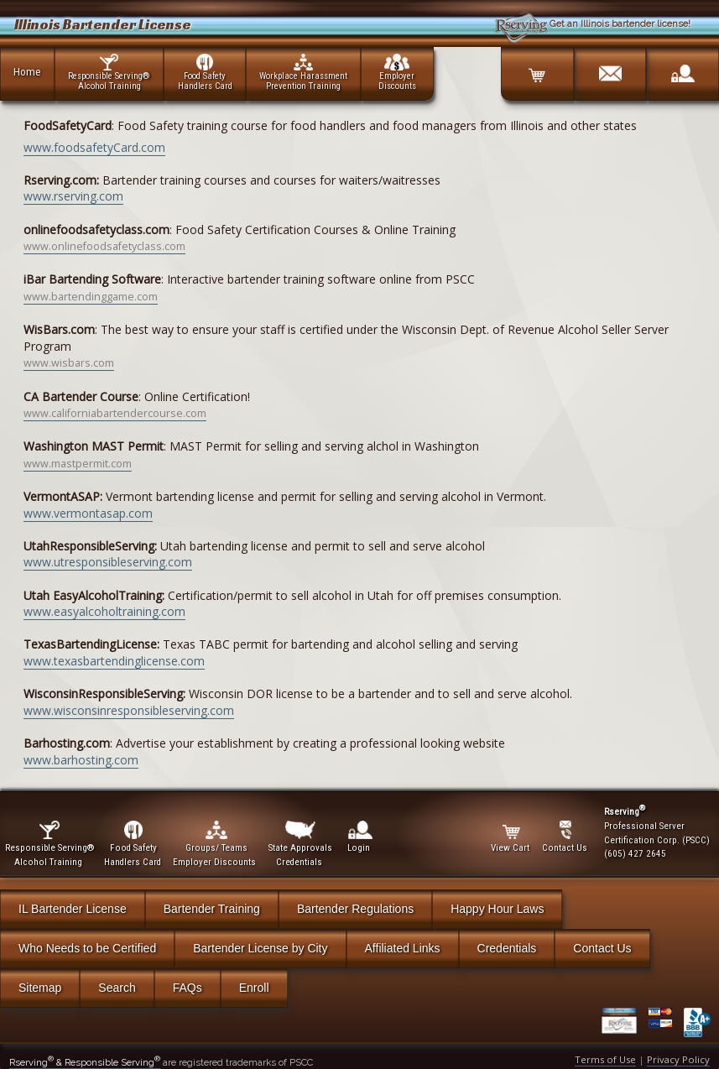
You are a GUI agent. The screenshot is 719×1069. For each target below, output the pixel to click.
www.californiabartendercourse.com (114, 413)
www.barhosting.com (80, 760)
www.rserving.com (73, 196)
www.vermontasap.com (88, 513)
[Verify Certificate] (625, 1022)
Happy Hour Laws (497, 908)
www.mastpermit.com (77, 463)
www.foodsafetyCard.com (94, 147)
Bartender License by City (260, 948)
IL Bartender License (72, 908)
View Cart (511, 837)
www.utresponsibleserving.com (107, 562)
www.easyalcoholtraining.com (104, 611)
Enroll (254, 987)
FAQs (187, 987)
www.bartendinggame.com (90, 296)
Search (116, 987)
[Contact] (610, 68)
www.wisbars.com (68, 363)
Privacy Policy (678, 1059)
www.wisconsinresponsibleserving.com (128, 710)
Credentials (507, 948)
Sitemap (39, 987)
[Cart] (537, 68)
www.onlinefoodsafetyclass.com (104, 246)
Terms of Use (605, 1059)
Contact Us (602, 948)
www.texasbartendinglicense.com (114, 661)
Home (27, 71)
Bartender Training (212, 908)
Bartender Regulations (355, 908)
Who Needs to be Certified (87, 948)
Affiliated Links (402, 948)
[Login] (682, 68)
